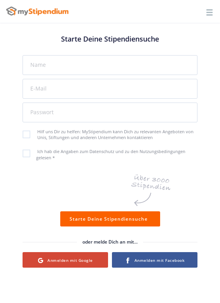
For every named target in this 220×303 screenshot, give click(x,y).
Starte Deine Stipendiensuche (110, 219)
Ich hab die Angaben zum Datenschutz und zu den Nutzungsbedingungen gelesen (108, 154)
